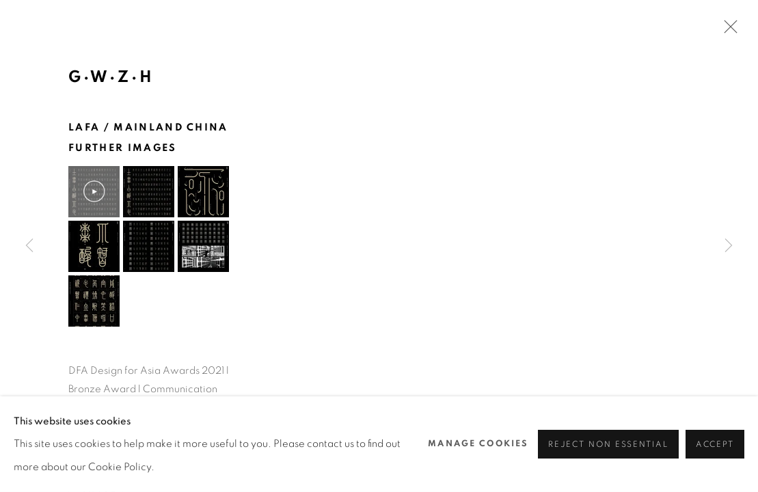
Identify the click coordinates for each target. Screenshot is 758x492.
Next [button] (728, 246)
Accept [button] (715, 444)
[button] (94, 191)
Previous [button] (29, 246)
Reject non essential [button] (608, 444)
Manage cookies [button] (478, 443)
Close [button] (727, 30)
